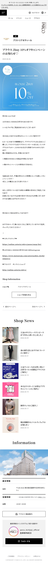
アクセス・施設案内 (25, 514)
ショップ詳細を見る (24, 295)
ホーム (10, 18)
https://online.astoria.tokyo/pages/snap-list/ (22, 244)
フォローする (25, 541)
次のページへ (37, 306)
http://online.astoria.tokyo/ (14, 270)
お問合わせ (36, 556)
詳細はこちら (42, 497)
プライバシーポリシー (23, 556)
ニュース (28, 18)
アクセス (37, 18)
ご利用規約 (11, 556)
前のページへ (10, 306)
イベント (19, 18)
